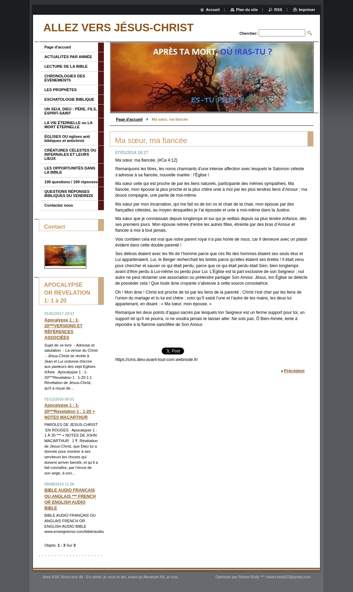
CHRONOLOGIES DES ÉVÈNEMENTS (64, 78)
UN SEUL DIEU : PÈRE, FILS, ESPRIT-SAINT (70, 111)
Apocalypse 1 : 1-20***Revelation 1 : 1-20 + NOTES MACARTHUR (69, 411)
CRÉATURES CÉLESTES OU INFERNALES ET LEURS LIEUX (70, 154)
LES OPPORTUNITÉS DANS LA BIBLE (69, 170)
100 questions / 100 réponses (71, 182)
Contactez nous (58, 205)
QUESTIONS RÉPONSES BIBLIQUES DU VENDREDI (68, 193)
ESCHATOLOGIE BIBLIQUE (69, 99)
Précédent (294, 371)
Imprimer (307, 10)
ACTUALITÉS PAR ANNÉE (68, 57)
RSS (278, 10)
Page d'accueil (129, 119)
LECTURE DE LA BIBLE (66, 66)
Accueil (213, 10)
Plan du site (247, 10)
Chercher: (248, 33)
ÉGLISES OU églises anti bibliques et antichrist (67, 138)
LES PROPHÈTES (60, 90)
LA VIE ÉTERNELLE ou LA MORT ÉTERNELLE (68, 125)
